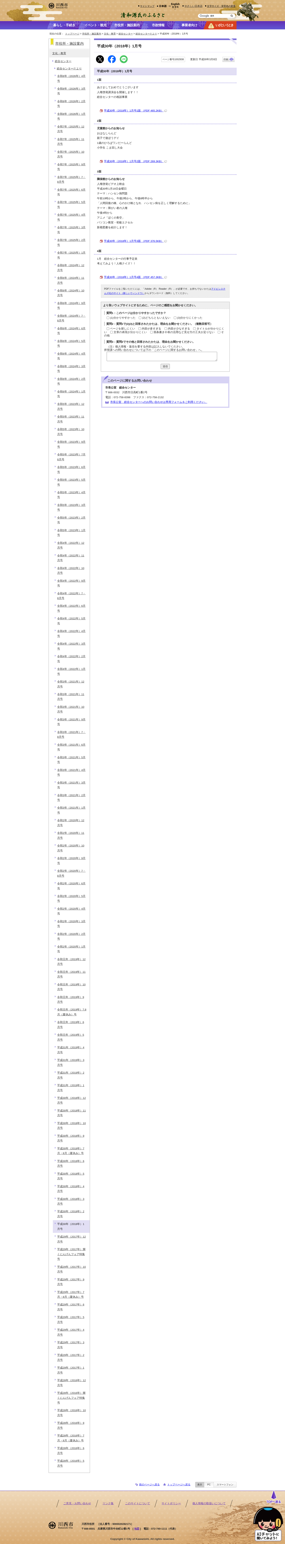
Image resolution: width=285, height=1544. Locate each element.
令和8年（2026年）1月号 (71, 116)
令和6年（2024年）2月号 (71, 381)
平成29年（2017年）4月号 (70, 1332)
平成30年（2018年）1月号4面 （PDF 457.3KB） (135, 277)
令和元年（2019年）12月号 (71, 961)
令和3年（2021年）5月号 (71, 760)
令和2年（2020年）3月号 (71, 924)
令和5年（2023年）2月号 (71, 520)
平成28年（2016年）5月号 (70, 1463)
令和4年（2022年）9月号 (71, 583)
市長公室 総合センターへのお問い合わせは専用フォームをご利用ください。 (158, 402)
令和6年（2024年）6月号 (71, 331)
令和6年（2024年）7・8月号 (71, 318)
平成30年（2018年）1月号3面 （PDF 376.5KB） (135, 241)
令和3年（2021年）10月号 (70, 709)
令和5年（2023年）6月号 (71, 469)
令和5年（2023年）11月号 (70, 419)
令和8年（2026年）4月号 (71, 78)
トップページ (72, 33)
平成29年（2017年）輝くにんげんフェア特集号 (71, 1254)
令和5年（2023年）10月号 (70, 431)
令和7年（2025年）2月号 (71, 242)
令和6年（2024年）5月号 (71, 343)
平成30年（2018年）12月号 (71, 1100)
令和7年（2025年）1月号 (71, 255)
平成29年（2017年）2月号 (70, 1357)
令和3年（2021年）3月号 (71, 785)
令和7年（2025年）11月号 (70, 141)
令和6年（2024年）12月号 (70, 268)
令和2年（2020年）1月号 (71, 949)
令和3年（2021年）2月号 (71, 797)
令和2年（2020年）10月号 (70, 848)
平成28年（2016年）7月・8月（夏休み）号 (70, 1438)
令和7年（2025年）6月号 (71, 192)
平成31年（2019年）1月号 (70, 1088)
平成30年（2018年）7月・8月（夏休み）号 (70, 1151)
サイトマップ (147, 6)
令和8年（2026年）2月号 (71, 104)
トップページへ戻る (178, 1484)
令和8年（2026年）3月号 (71, 91)
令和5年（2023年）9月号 (71, 444)
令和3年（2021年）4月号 (71, 772)
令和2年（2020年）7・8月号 (71, 873)
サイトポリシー (171, 1503)
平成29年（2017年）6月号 (70, 1307)
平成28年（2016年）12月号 (71, 1383)
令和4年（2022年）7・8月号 (71, 596)
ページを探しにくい (122, 328)
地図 (136, 1528)
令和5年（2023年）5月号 (71, 482)
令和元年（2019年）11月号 (71, 974)
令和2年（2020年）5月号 (71, 898)
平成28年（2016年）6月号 (70, 1450)
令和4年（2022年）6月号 (71, 608)
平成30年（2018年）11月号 (71, 1113)
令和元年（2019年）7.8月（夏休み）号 (71, 1012)
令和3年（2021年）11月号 (70, 696)
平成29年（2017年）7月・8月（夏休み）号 (70, 1294)
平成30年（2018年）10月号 (71, 1125)
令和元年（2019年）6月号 (70, 1024)
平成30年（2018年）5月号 (70, 1176)
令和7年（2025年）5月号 (71, 204)
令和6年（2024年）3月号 (71, 369)
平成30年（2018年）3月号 (70, 1201)
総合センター (126, 33)
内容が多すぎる (151, 328)
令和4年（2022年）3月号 (71, 646)
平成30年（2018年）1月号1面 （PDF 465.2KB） (135, 110)
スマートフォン (225, 1484)
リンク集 (108, 1503)
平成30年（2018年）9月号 (70, 1138)
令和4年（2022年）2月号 (71, 659)
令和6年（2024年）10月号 (70, 293)
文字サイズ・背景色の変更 (221, 6)
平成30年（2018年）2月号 (70, 1214)
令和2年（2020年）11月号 (70, 835)
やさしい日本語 (193, 6)
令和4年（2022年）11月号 (70, 558)
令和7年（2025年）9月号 (71, 167)
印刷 (226, 59)
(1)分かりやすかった (123, 317)
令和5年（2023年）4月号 (71, 495)
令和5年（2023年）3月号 (71, 507)
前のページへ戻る (149, 1484)
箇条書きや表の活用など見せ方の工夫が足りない (184, 332)
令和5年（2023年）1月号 (71, 533)
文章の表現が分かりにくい (130, 332)
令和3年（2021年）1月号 (71, 810)
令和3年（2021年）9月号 (71, 722)
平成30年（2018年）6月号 (70, 1163)
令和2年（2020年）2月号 (71, 936)
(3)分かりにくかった (190, 317)
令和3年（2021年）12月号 (70, 684)
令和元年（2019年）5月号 (70, 1037)
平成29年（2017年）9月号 (70, 1282)
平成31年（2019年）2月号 (70, 1075)
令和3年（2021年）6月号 (71, 747)
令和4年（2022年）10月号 (70, 570)
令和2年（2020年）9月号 (71, 860)
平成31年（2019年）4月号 (70, 1050)
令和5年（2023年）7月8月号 (71, 457)
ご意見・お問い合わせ (77, 1503)
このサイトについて (137, 1503)
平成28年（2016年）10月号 (71, 1413)
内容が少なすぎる (179, 328)
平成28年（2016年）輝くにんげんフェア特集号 (71, 1397)
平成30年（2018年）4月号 (70, 1189)
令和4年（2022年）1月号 (71, 671)
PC (209, 1484)
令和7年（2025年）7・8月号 (71, 179)
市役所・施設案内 (91, 33)
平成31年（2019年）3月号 (70, 1062)
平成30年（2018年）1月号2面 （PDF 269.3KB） (135, 161)
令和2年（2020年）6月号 (71, 886)
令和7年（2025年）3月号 (71, 230)
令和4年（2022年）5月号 (71, 621)
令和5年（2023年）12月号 (70, 406)
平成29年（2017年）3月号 (70, 1345)
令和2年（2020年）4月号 (71, 911)
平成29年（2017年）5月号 (70, 1319)
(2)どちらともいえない (156, 317)
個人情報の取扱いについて (209, 1503)
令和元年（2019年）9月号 (70, 999)
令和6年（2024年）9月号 (71, 305)
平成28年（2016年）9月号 (70, 1425)
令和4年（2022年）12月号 (70, 545)
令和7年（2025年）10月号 (70, 154)
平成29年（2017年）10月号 (71, 1269)
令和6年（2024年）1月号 (71, 394)
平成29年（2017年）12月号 (71, 1239)
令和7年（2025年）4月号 (71, 217)
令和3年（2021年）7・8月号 (71, 734)
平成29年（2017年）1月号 (70, 1370)
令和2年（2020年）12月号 (70, 823)
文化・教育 (110, 33)
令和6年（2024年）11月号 (70, 280)
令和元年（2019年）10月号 (71, 987)
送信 (165, 366)
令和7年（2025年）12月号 (70, 129)
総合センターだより (146, 33)
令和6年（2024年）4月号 (71, 356)
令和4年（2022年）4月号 (71, 633)
